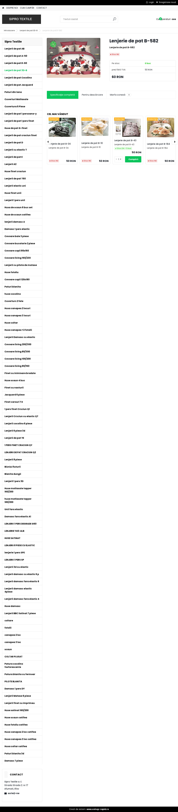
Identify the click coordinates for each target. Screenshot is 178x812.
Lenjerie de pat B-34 (60, 143)
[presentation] (48, 142)
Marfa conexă (120, 95)
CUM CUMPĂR (27, 7)
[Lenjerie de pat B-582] (73, 58)
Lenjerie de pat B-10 (92, 143)
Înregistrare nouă (167, 2)
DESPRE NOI (12, 7)
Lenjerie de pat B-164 (158, 143)
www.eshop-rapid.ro (98, 809)
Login (151, 2)
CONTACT (41, 7)
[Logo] (21, 19)
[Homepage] (3, 8)
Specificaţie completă (62, 94)
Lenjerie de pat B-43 (125, 140)
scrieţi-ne (13, 793)
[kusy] (118, 159)
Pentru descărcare (92, 94)
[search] (114, 20)
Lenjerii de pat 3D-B (29, 30)
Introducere (9, 30)
